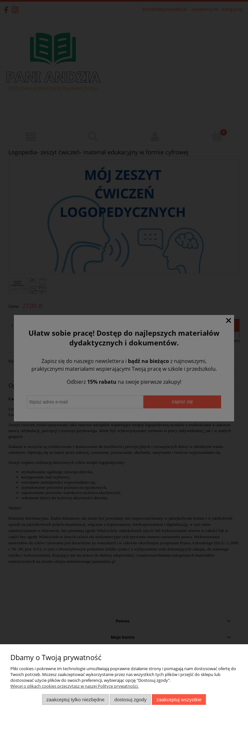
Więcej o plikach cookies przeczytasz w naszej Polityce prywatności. (74, 686)
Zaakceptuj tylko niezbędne (75, 699)
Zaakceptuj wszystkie (178, 699)
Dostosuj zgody (130, 699)
